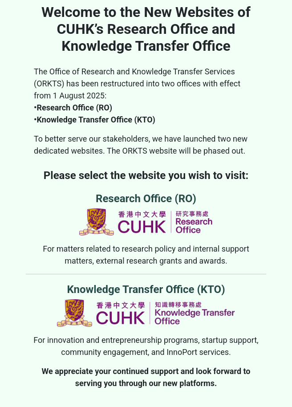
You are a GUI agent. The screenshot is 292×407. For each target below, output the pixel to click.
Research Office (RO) (146, 214)
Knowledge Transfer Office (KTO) (146, 305)
